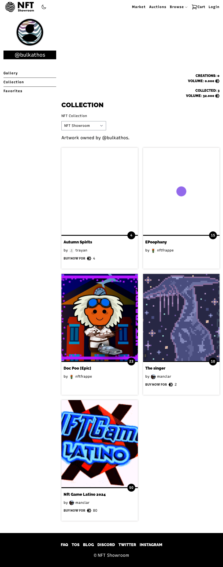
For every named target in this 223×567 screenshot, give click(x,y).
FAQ (64, 544)
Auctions (157, 7)
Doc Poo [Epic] (77, 368)
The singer (155, 368)
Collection (13, 82)
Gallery (10, 73)
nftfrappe (162, 250)
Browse (179, 7)
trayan (78, 250)
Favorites (12, 91)
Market (139, 7)
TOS (75, 544)
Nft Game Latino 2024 (85, 494)
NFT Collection (74, 116)
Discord (106, 544)
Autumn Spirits (78, 242)
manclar (161, 376)
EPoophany (156, 242)
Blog (88, 544)
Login (214, 7)
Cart (198, 7)
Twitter (127, 544)
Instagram (151, 544)
